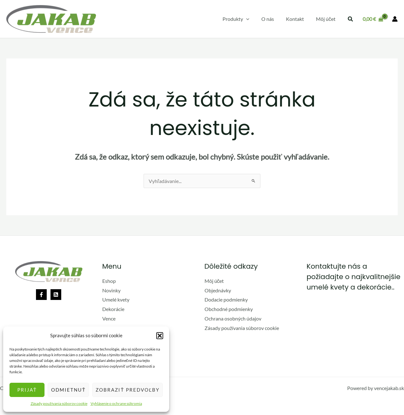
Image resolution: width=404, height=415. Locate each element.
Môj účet (214, 281)
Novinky (111, 290)
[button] (160, 336)
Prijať (27, 390)
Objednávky (218, 290)
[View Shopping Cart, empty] (373, 19)
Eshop (109, 281)
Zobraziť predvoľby (127, 390)
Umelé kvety (115, 299)
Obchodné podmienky (229, 309)
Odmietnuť (68, 390)
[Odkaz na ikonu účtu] (395, 19)
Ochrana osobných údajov (233, 318)
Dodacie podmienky (226, 299)
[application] (253, 19)
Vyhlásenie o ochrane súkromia (116, 403)
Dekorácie (113, 309)
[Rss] (55, 294)
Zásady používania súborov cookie (59, 403)
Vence (109, 318)
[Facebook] (41, 294)
